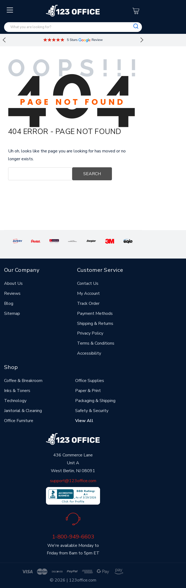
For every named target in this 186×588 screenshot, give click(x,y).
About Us (13, 283)
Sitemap (12, 313)
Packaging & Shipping (95, 401)
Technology (15, 401)
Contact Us (87, 283)
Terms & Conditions (95, 343)
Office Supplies (89, 381)
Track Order (88, 303)
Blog (8, 303)
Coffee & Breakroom (23, 381)
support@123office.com (73, 481)
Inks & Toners (17, 391)
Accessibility (89, 353)
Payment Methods (95, 313)
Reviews (12, 293)
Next (142, 40)
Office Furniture (18, 421)
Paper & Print (88, 391)
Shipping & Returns (95, 323)
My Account (88, 293)
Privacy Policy (90, 333)
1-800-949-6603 (73, 536)
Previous (4, 40)
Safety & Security (91, 411)
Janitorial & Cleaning (23, 411)
